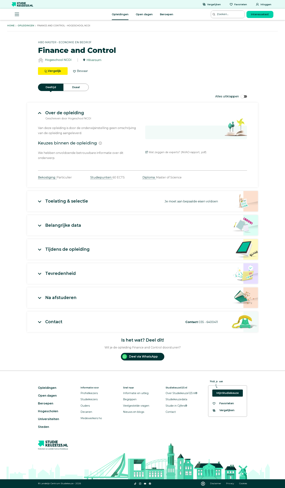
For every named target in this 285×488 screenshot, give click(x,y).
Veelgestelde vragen (136, 405)
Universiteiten (48, 419)
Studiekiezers (89, 399)
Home (11, 25)
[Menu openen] (17, 14)
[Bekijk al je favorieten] (223, 403)
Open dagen (144, 14)
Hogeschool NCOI (58, 60)
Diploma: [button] (149, 177)
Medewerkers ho (91, 418)
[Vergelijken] (211, 4)
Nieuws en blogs (133, 412)
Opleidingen (120, 14)
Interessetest (260, 14)
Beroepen (166, 14)
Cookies (243, 483)
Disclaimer (216, 483)
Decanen (86, 412)
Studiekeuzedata (176, 399)
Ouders (85, 405)
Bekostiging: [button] (47, 177)
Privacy (230, 483)
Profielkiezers (89, 393)
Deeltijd (51, 87)
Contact (171, 412)
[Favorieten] (238, 4)
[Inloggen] (263, 4)
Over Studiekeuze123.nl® (181, 393)
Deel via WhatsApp (140, 356)
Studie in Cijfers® (176, 405)
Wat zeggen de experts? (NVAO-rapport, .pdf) (175, 152)
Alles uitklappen (231, 96)
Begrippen (130, 399)
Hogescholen (48, 411)
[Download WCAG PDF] (203, 483)
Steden (43, 427)
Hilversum (94, 60)
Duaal (76, 87)
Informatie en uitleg (135, 393)
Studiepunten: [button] (101, 177)
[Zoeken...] (228, 14)
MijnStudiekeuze (227, 393)
